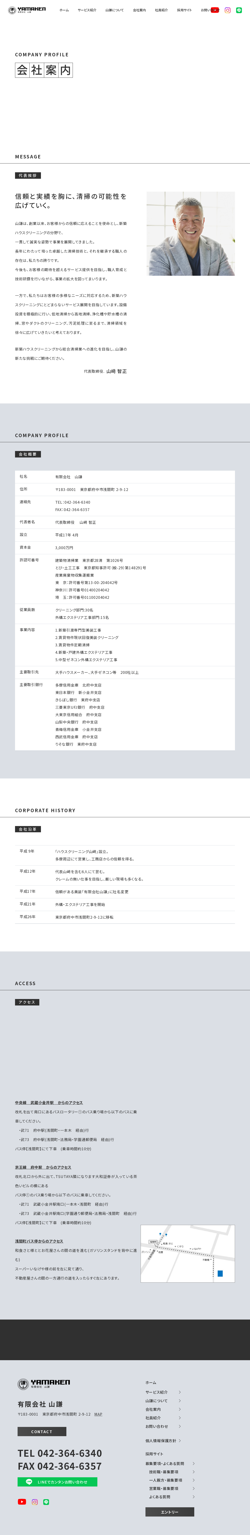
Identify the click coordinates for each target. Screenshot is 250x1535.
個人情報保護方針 (160, 1440)
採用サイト (184, 10)
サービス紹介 (87, 10)
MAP (98, 1414)
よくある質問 (159, 1496)
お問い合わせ (210, 10)
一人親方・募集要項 (165, 1480)
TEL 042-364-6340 (60, 1452)
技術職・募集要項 (163, 1471)
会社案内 (139, 10)
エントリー (170, 1512)
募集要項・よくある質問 (164, 1463)
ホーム (64, 10)
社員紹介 (161, 10)
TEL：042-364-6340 (72, 502)
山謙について (114, 10)
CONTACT (41, 1431)
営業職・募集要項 (163, 1488)
